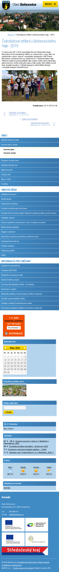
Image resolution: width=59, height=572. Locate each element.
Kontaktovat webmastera (28, 562)
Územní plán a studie (9, 145)
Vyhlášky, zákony (8, 218)
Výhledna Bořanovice (9, 165)
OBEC (4, 135)
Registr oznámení (8, 232)
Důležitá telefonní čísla (10, 140)
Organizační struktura (9, 204)
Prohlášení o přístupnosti (11, 565)
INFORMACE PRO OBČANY (16, 261)
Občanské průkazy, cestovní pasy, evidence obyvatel (21, 294)
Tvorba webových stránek (23, 568)
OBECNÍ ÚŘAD (9, 189)
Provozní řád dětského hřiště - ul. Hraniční (17, 284)
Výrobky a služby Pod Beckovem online (16, 303)
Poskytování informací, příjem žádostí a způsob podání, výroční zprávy (28, 213)
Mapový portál (6, 170)
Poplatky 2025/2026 (9, 270)
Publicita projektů (8, 251)
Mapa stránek (43, 562)
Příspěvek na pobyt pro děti (12, 275)
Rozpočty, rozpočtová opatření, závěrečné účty (19, 236)
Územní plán (9, 149)
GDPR (3, 255)
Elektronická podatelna (10, 227)
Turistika (4, 184)
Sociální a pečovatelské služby (13, 298)
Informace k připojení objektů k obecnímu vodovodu (21, 308)
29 (25, 369)
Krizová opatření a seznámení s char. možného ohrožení (23, 222)
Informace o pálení (8, 289)
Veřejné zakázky (7, 246)
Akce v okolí (6, 179)
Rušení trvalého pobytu (10, 280)
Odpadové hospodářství (10, 266)
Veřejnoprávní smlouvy (10, 241)
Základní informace (8, 194)
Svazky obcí (6, 174)
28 (22, 369)
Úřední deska (6, 199)
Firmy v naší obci (11, 403)
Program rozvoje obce (10, 160)
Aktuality (11, 35)
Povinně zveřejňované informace (14, 208)
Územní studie (10, 153)
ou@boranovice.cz (16, 514)
